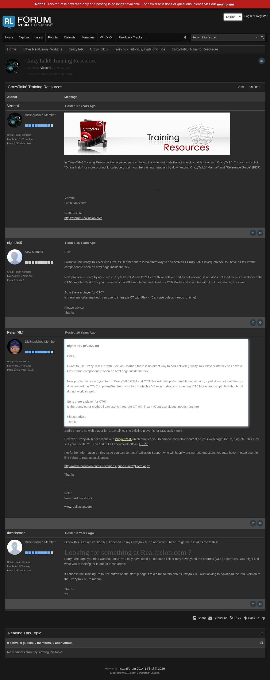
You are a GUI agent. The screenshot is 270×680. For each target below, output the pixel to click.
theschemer (16, 533)
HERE (143, 444)
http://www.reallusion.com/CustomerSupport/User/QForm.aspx (107, 466)
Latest (38, 37)
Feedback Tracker (131, 37)
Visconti (45, 67)
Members (88, 37)
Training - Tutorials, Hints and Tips (139, 49)
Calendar (70, 37)
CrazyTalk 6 (99, 49)
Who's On (106, 37)
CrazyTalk (76, 49)
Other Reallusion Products (42, 49)
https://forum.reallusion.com (83, 218)
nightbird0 (14, 242)
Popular (53, 37)
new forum (225, 4)
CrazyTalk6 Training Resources (195, 49)
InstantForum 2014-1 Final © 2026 (141, 668)
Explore (24, 37)
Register (261, 16)
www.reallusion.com (78, 506)
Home (9, 37)
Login (248, 16)
